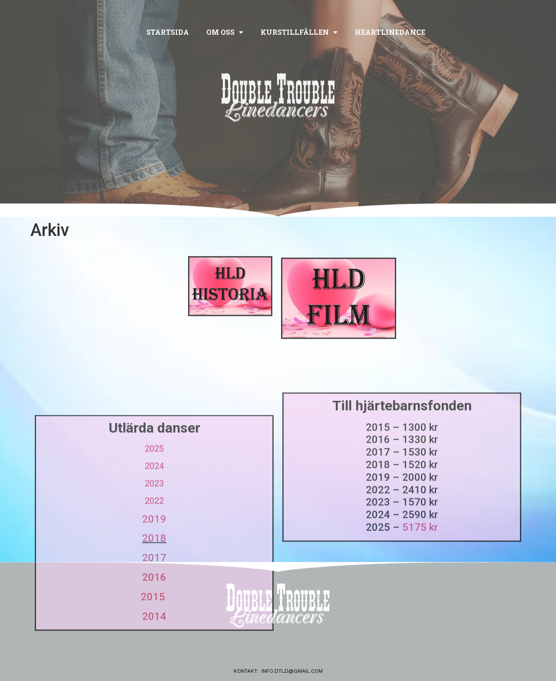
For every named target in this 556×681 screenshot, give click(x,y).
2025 (154, 508)
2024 (154, 526)
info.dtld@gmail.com (292, 671)
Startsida (167, 32)
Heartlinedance (390, 32)
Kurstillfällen (299, 32)
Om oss (224, 32)
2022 (154, 560)
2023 (154, 543)
